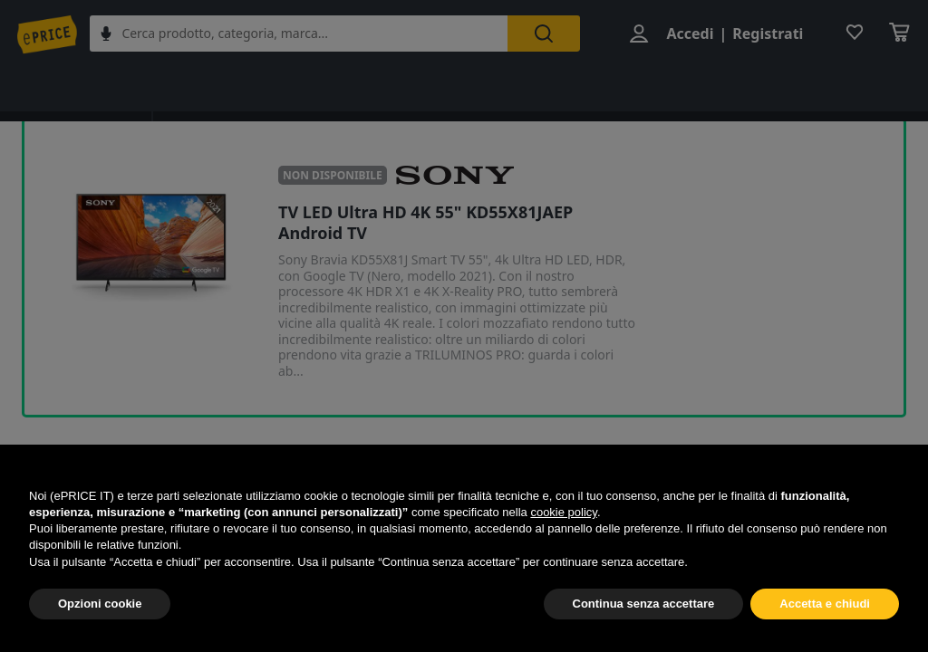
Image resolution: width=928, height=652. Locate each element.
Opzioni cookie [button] (99, 603)
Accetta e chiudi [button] (824, 603)
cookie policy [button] (563, 512)
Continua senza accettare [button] (644, 603)
